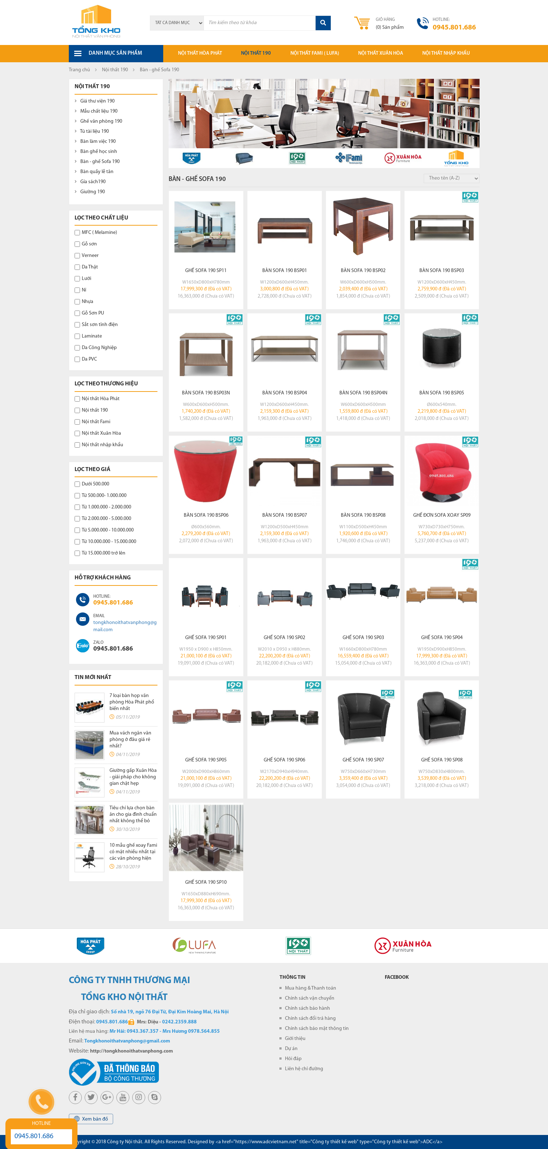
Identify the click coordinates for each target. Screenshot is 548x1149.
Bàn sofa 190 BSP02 (363, 270)
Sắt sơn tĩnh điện (96, 324)
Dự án (291, 1048)
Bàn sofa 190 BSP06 (206, 515)
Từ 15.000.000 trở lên (100, 553)
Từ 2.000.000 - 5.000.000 (103, 518)
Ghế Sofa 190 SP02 (284, 638)
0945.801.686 (113, 603)
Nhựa (84, 301)
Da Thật (86, 267)
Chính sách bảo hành (307, 1008)
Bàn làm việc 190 (95, 141)
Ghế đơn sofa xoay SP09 (442, 515)
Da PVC (86, 359)
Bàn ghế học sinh (96, 151)
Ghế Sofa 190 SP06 (284, 760)
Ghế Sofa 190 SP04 (442, 638)
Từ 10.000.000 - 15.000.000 (105, 541)
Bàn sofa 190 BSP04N (363, 393)
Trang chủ (79, 70)
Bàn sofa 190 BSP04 (284, 393)
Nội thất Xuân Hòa (98, 433)
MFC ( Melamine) (96, 232)
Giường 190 (90, 192)
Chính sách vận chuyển (309, 998)
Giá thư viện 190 (95, 101)
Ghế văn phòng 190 (98, 121)
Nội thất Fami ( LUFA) (314, 53)
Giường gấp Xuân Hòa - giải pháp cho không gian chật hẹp (133, 777)
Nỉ (80, 290)
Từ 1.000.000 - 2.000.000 (103, 507)
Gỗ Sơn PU (89, 313)
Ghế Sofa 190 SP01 (206, 638)
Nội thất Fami (92, 422)
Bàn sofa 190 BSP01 (284, 270)
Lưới (83, 278)
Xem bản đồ (91, 1119)
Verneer (87, 255)
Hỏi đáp (293, 1059)
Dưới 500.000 (92, 484)
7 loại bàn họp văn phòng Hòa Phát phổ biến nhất (132, 702)
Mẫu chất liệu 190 (96, 111)
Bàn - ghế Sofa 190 (97, 161)
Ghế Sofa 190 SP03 (363, 638)
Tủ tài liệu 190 (92, 131)
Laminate (88, 336)
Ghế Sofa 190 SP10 (206, 882)
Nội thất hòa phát (200, 53)
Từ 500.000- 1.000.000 (100, 495)
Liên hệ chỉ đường (304, 1069)
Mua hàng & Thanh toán (310, 988)
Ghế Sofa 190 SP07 (363, 760)
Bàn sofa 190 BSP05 (441, 393)
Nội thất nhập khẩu (446, 53)
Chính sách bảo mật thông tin (317, 1028)
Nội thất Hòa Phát (97, 399)
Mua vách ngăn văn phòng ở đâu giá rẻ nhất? (130, 739)
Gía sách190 (90, 182)
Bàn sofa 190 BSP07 (284, 515)
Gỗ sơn (86, 244)
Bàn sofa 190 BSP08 (363, 515)
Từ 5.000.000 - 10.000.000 (104, 530)
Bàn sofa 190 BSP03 (441, 270)
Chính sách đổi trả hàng (310, 1018)
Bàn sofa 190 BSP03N (206, 393)
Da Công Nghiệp (96, 347)
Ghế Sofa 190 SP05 (206, 760)
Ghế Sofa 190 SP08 (442, 760)
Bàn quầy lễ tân (94, 172)
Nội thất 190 (256, 53)
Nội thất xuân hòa (380, 53)
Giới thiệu (295, 1038)
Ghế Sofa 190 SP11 (206, 270)
